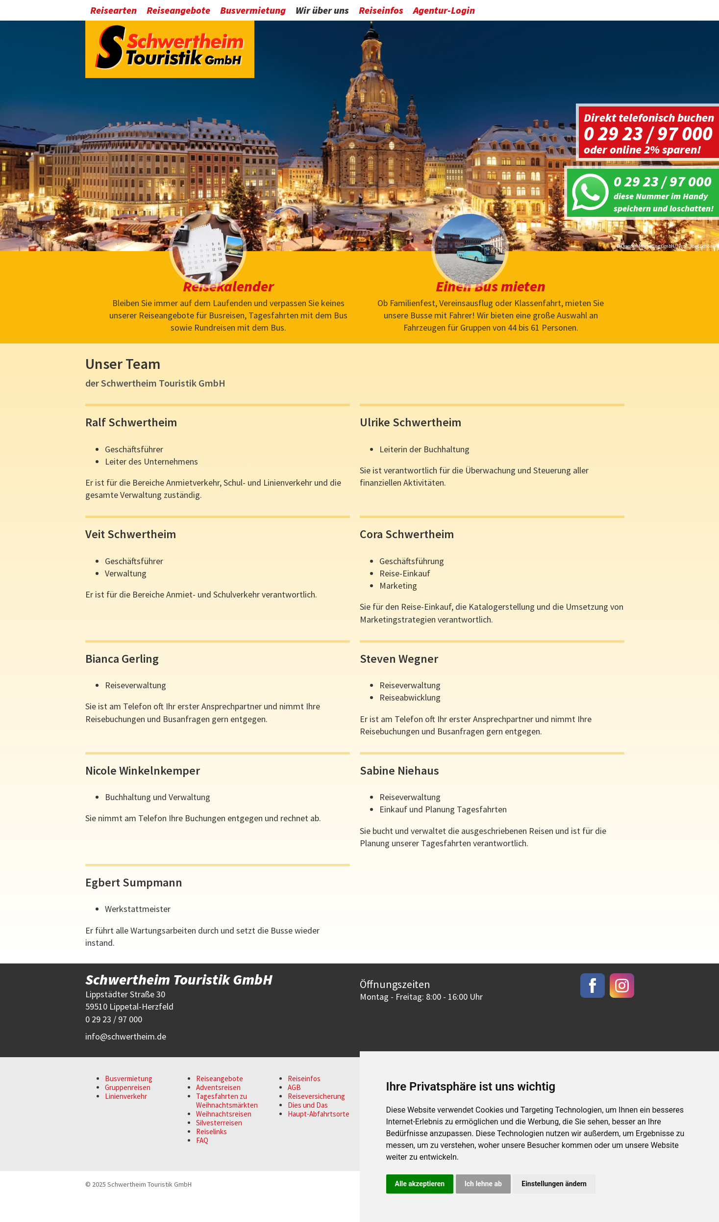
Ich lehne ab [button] (483, 1184)
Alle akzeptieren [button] (420, 1184)
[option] (359, 135)
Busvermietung (253, 11)
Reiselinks (211, 1156)
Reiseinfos (381, 11)
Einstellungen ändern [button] (554, 1184)
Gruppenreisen (127, 1112)
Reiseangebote (178, 11)
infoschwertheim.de (125, 1060)
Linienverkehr (126, 1120)
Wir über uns (322, 11)
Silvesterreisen (219, 1147)
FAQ (202, 1165)
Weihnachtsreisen (223, 1138)
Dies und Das (308, 1129)
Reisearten (113, 11)
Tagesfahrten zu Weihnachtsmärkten (227, 1125)
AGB (294, 1112)
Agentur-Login (444, 11)
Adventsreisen (218, 1112)
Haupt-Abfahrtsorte (318, 1138)
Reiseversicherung (316, 1120)
